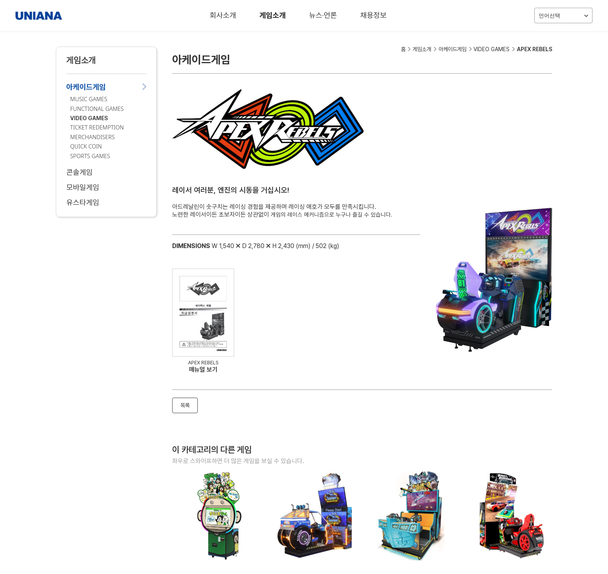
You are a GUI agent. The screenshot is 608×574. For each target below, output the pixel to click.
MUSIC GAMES (88, 99)
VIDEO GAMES (89, 118)
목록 (185, 405)
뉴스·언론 (323, 15)
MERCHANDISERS (92, 137)
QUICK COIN (86, 146)
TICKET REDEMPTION (97, 127)
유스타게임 (106, 202)
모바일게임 (106, 187)
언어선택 (563, 15)
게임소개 (272, 15)
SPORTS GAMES (90, 156)
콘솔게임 (106, 172)
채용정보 (373, 15)
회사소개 (223, 15)
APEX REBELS (534, 49)
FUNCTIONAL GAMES (97, 108)
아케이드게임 (106, 87)
